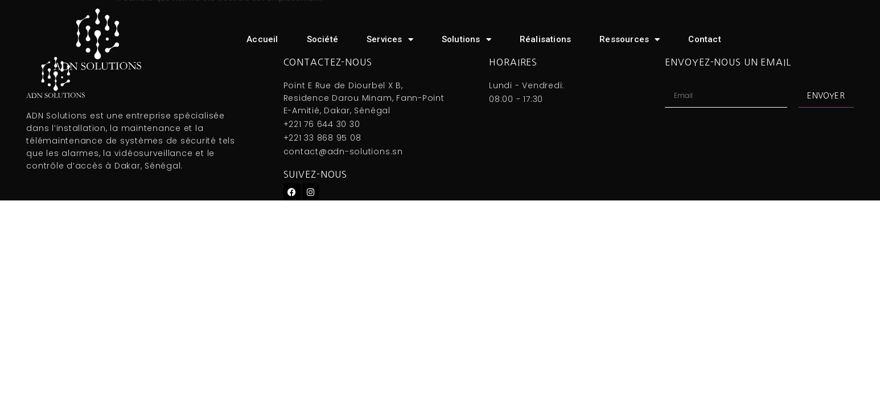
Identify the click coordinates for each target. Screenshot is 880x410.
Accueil (262, 39)
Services (390, 40)
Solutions (466, 40)
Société (322, 39)
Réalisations (545, 39)
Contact (704, 39)
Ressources (629, 40)
